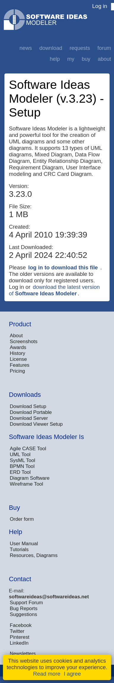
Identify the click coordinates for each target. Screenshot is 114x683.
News (26, 48)
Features (19, 365)
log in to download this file (63, 267)
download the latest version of (54, 290)
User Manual (24, 543)
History (17, 353)
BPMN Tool (22, 466)
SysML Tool (22, 460)
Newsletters (23, 653)
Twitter (17, 631)
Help (55, 59)
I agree (72, 674)
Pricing (17, 371)
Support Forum (26, 602)
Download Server (29, 418)
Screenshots (23, 341)
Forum (104, 48)
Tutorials (19, 549)
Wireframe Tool (26, 484)
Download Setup (28, 406)
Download (50, 48)
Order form (22, 519)
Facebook (21, 625)
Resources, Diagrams (33, 555)
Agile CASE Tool (28, 448)
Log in (99, 6)
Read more (46, 674)
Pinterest (19, 637)
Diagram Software (29, 478)
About (104, 59)
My (70, 59)
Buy (86, 59)
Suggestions (23, 614)
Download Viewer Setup (36, 424)
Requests (80, 48)
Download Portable (31, 412)
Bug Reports (23, 608)
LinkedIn (19, 643)
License (18, 359)
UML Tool (20, 454)
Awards (18, 347)
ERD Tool (20, 472)
